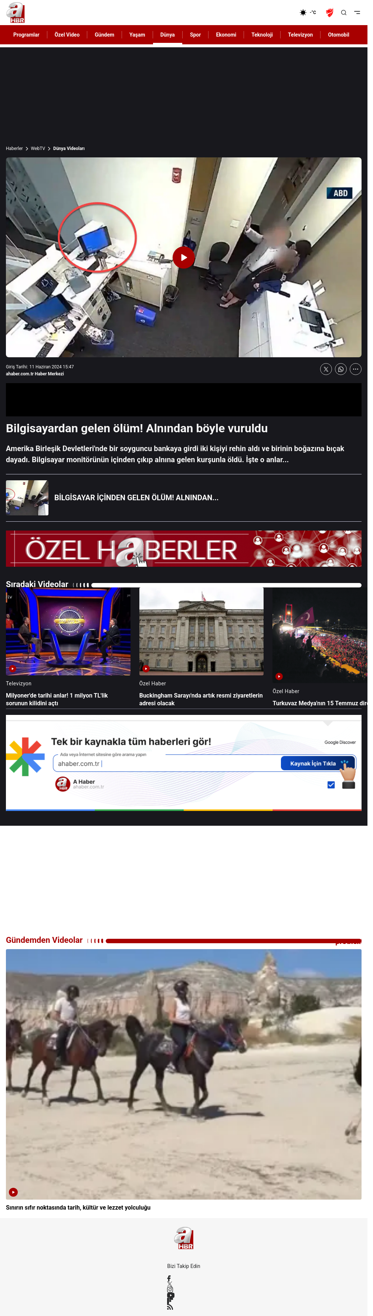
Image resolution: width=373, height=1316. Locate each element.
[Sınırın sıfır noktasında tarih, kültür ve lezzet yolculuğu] (184, 1080)
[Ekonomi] (275, 12)
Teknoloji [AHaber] (262, 35)
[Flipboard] (183, 1301)
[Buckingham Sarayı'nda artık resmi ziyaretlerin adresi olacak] (201, 647)
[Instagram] (183, 1290)
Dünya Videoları (69, 148)
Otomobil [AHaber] (338, 35)
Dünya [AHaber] (167, 35)
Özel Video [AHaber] (67, 35)
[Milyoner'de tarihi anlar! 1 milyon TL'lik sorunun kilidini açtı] (68, 647)
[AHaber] (310, 12)
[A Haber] (15, 12)
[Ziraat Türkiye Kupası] (330, 12)
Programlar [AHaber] (26, 35)
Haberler (14, 148)
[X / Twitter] (183, 1284)
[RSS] (183, 1307)
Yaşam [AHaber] (137, 35)
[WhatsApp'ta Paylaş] (341, 369)
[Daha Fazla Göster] (356, 369)
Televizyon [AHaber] (300, 35)
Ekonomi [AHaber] (226, 35)
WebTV (38, 148)
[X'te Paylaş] (326, 369)
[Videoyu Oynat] (184, 257)
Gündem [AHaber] (104, 35)
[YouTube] (183, 1295)
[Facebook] (183, 1278)
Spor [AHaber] (195, 35)
